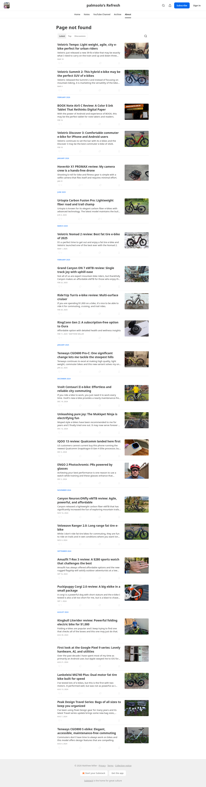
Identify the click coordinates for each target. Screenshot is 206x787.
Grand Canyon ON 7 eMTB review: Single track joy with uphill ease (85, 270)
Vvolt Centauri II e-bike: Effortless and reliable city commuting (84, 389)
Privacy (102, 765)
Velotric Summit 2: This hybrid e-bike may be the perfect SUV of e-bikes (88, 74)
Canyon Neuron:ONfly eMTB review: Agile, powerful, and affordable (87, 500)
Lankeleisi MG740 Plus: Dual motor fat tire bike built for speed (87, 677)
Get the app (118, 773)
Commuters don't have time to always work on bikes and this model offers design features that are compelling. (87, 739)
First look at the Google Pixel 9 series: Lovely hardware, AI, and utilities (88, 649)
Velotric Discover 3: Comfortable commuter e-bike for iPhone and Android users (88, 135)
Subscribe (182, 5)
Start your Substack (93, 773)
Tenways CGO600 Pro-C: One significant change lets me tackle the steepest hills (85, 355)
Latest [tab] (62, 36)
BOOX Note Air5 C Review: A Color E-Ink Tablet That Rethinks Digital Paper (85, 107)
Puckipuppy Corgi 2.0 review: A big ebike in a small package (88, 588)
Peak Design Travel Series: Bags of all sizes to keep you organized (89, 704)
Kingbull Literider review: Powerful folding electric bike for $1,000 (87, 622)
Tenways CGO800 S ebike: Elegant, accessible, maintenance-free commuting (86, 731)
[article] (103, 53)
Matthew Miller (76, 334)
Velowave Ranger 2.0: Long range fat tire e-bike (87, 527)
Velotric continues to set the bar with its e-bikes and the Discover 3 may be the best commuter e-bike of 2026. (86, 142)
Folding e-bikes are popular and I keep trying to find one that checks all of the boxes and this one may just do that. (87, 630)
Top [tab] (69, 36)
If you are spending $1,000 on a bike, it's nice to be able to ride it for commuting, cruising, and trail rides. (88, 305)
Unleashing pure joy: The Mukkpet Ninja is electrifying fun (87, 416)
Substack (88, 780)
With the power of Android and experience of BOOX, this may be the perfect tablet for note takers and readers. (87, 115)
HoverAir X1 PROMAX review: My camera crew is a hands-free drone (86, 168)
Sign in (197, 5)
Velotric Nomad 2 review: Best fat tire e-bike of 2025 (88, 236)
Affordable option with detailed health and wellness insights (89, 330)
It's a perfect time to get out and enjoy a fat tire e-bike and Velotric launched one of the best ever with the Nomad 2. (88, 244)
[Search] (163, 5)
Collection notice (123, 765)
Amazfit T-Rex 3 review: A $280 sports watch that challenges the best (88, 561)
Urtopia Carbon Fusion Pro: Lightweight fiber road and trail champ (85, 202)
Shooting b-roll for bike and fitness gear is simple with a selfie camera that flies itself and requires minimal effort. (87, 176)
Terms (110, 765)
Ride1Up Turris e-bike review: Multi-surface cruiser (87, 297)
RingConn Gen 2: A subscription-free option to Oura (87, 324)
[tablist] (72, 36)
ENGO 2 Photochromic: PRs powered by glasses (84, 466)
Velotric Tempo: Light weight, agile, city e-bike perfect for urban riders (87, 46)
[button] (77, 14)
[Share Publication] (170, 5)
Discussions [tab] (80, 36)
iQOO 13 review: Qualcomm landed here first (89, 441)
